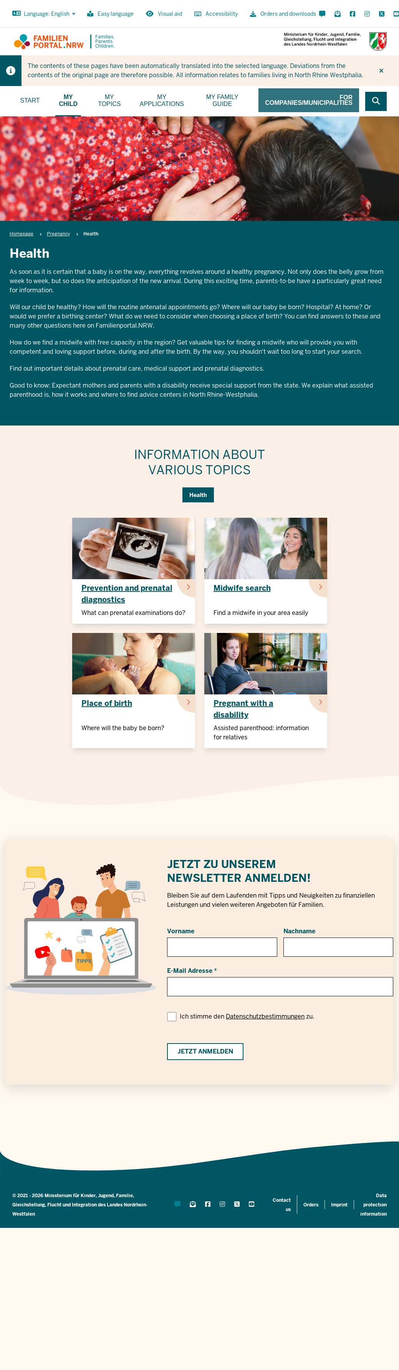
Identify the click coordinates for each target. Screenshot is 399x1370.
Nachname (299, 931)
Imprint (339, 1205)
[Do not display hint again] (381, 70)
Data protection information (373, 1205)
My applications (162, 100)
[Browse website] (376, 101)
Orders (310, 1205)
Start (30, 100)
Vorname (180, 931)
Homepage (21, 234)
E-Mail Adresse (189, 971)
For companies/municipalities (309, 100)
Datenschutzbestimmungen (265, 1016)
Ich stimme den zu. (247, 1016)
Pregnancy (58, 234)
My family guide (222, 100)
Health (198, 495)
